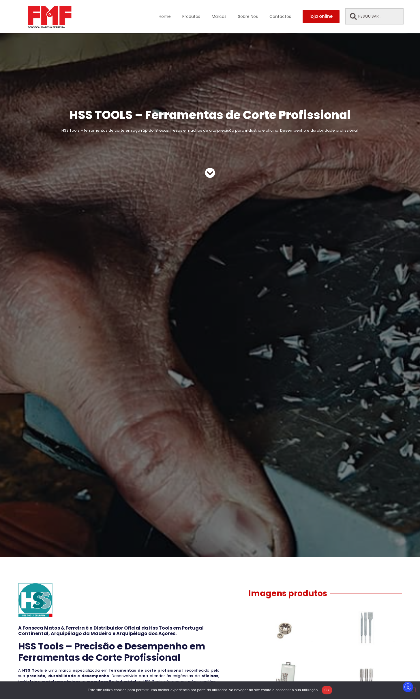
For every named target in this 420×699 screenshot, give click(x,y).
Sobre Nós (248, 16)
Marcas (219, 16)
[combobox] (374, 16)
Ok (327, 690)
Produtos (191, 16)
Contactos (280, 16)
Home (165, 16)
